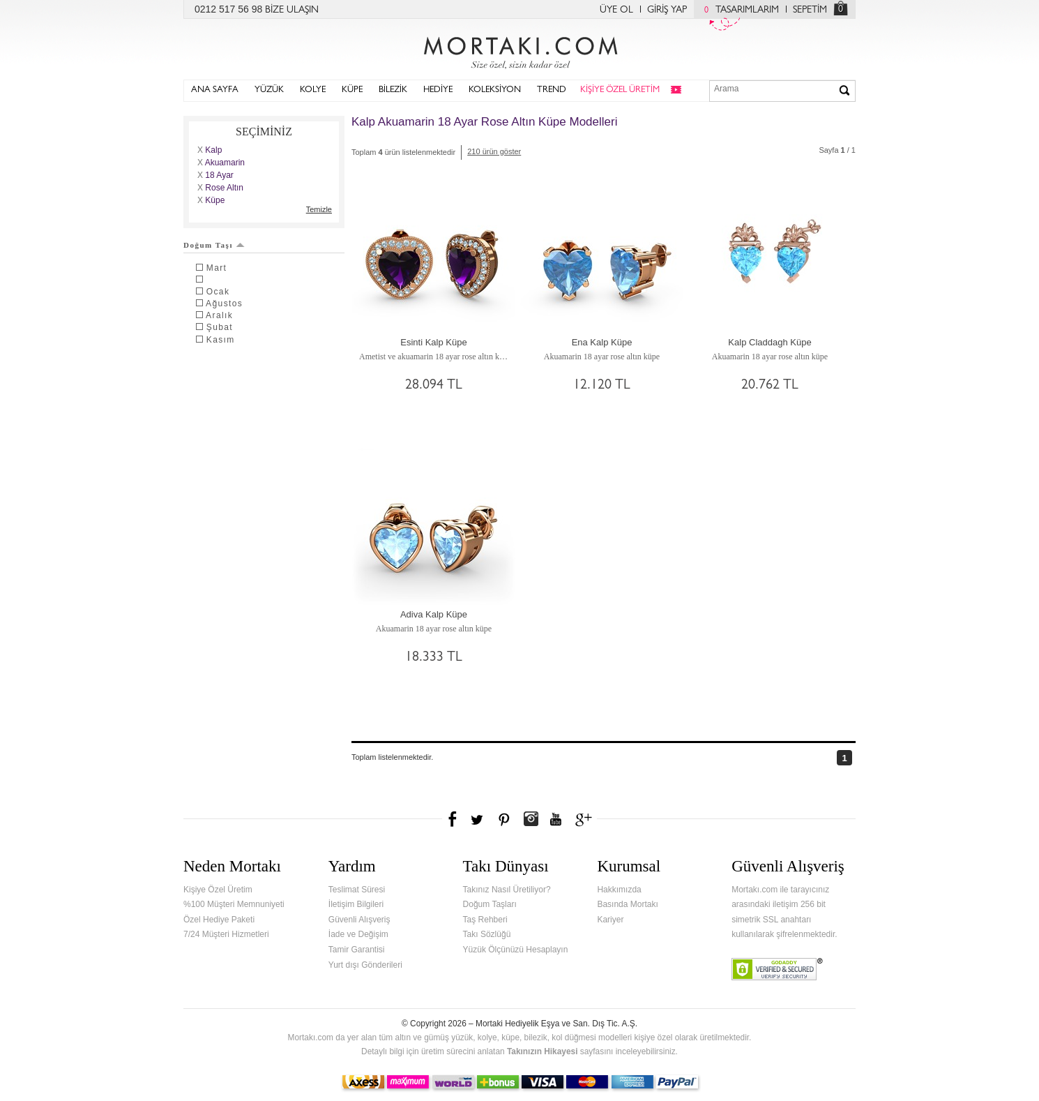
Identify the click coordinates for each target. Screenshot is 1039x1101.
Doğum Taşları (490, 904)
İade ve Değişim (358, 934)
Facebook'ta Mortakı (453, 819)
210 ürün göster (494, 151)
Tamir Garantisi (356, 949)
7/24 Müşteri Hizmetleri (226, 934)
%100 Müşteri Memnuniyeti (234, 904)
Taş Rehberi (485, 919)
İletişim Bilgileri (356, 904)
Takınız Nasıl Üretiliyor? (507, 889)
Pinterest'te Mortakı (503, 819)
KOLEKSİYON (495, 90)
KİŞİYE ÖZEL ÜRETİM (620, 90)
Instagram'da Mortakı (531, 819)
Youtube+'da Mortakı (556, 819)
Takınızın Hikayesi (542, 1051)
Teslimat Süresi (356, 889)
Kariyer (610, 919)
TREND (551, 90)
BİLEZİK (393, 90)
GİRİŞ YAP (667, 10)
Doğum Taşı (214, 245)
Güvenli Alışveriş (359, 919)
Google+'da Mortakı (586, 819)
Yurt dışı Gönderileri (365, 965)
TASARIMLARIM (738, 10)
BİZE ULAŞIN (292, 10)
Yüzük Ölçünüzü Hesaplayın (515, 949)
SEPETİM (810, 10)
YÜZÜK (269, 90)
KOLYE (313, 90)
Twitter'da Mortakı (478, 819)
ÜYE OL (616, 10)
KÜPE (352, 90)
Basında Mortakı (627, 904)
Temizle (319, 209)
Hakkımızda (619, 889)
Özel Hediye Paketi (219, 919)
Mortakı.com (519, 49)
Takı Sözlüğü (487, 934)
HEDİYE (438, 90)
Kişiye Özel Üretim (217, 889)
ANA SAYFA (214, 90)
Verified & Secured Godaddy (777, 969)
